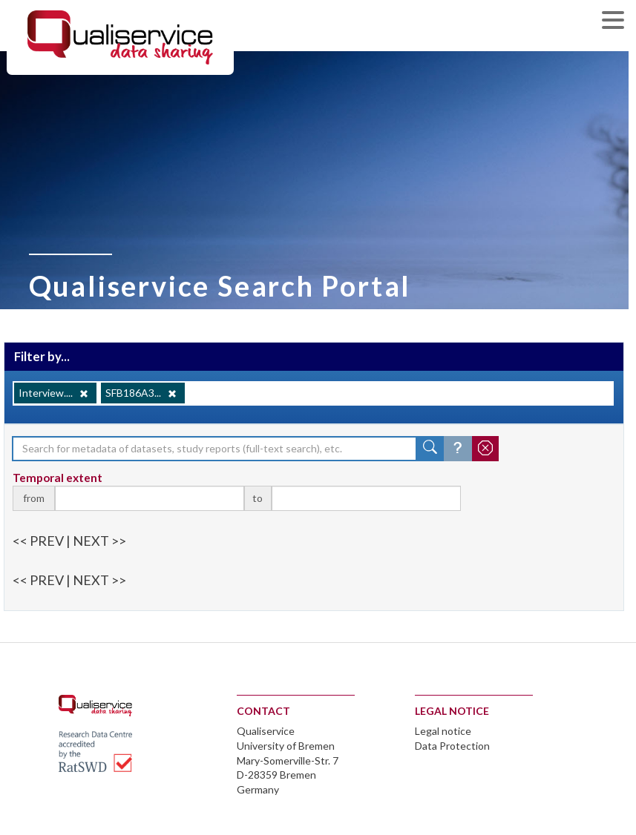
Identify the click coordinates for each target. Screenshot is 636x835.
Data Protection (452, 745)
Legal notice (443, 731)
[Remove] (84, 394)
